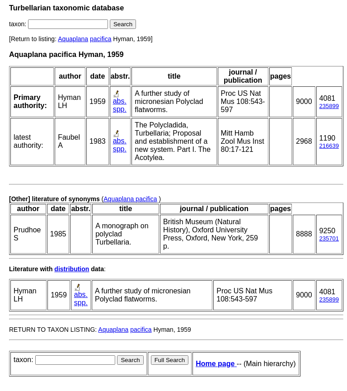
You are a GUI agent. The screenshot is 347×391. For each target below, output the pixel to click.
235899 (329, 106)
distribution (71, 269)
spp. (120, 109)
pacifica (100, 38)
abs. (120, 101)
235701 (329, 238)
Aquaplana (73, 38)
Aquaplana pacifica (130, 199)
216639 (329, 145)
